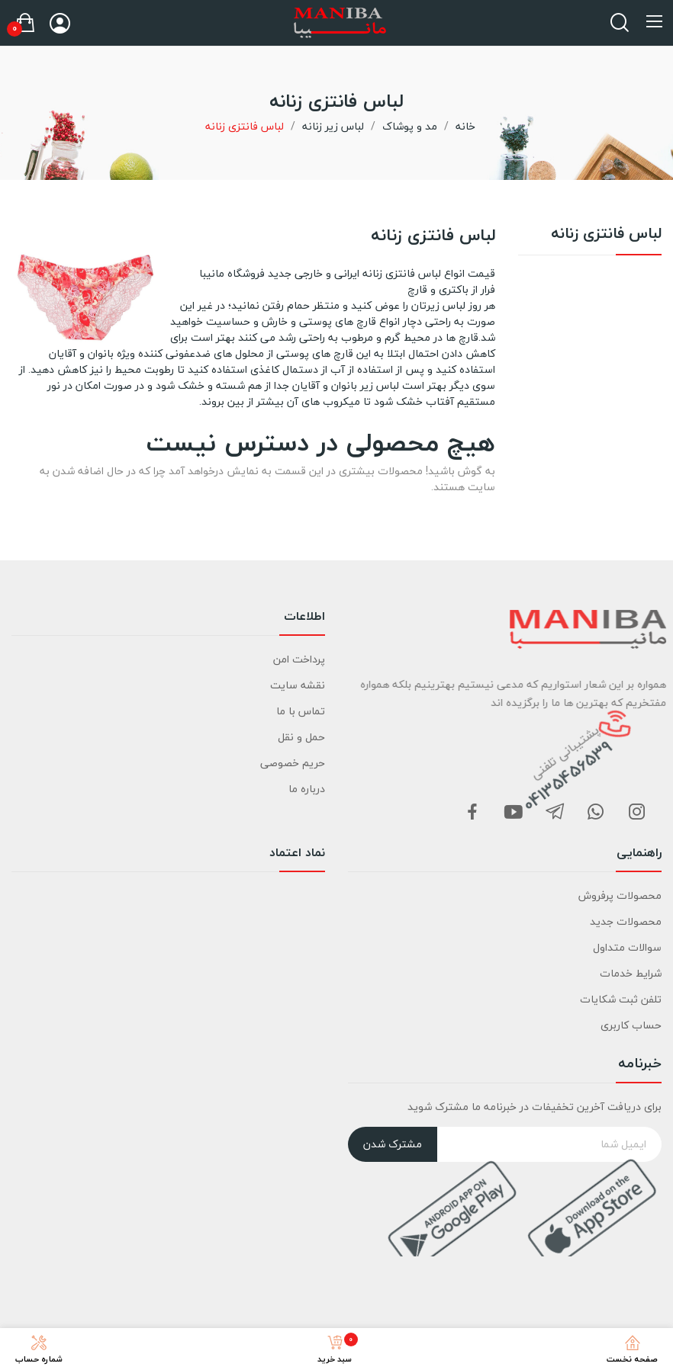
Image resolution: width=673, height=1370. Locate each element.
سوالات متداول (627, 947)
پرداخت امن (299, 659)
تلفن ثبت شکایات (621, 999)
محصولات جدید (626, 921)
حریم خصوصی (292, 763)
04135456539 (584, 790)
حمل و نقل (301, 737)
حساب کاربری (631, 1025)
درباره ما (306, 789)
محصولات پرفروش (620, 895)
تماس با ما (300, 711)
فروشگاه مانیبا (232, 273)
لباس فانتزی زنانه (606, 236)
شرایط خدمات (631, 973)
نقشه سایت (297, 685)
